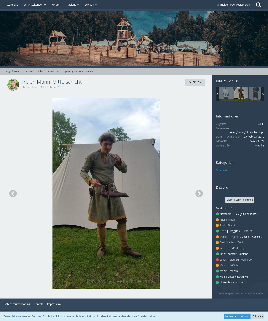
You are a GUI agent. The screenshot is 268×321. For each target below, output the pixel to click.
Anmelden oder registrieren (233, 4)
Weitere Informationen (237, 316)
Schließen (258, 316)
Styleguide (222, 170)
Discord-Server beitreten (240, 199)
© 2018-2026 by (240, 293)
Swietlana (31, 87)
